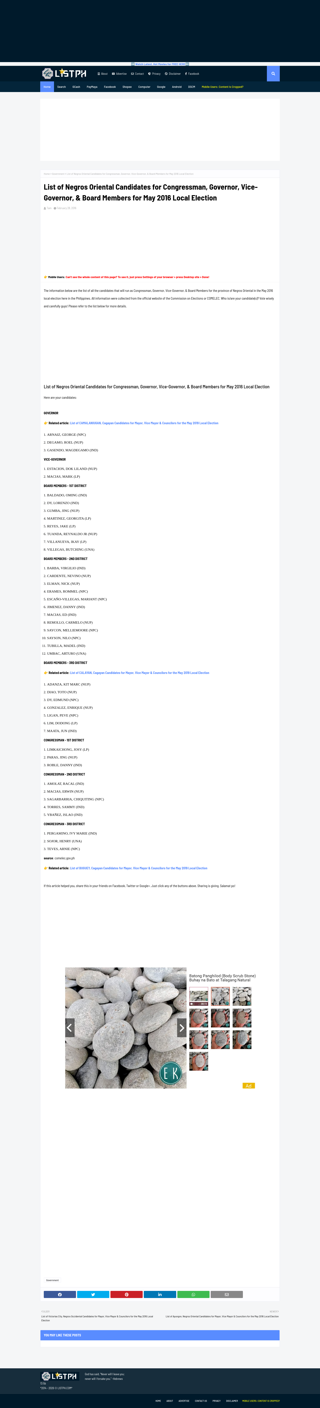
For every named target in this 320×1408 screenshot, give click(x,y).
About (103, 73)
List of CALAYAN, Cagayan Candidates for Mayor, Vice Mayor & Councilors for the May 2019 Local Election (139, 673)
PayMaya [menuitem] (92, 86)
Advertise (119, 73)
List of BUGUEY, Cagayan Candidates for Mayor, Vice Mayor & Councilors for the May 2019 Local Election (138, 868)
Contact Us (201, 1400)
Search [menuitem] (61, 86)
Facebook (192, 73)
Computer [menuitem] (144, 86)
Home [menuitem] (47, 86)
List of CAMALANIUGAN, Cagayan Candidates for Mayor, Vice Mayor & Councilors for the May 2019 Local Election (144, 423)
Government (58, 173)
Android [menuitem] (177, 86)
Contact (137, 73)
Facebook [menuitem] (110, 86)
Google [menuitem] (161, 86)
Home (47, 173)
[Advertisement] (160, 31)
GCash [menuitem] (76, 86)
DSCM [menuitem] (191, 86)
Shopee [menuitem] (127, 86)
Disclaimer (173, 73)
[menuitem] (222, 86)
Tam (49, 208)
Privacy (154, 73)
